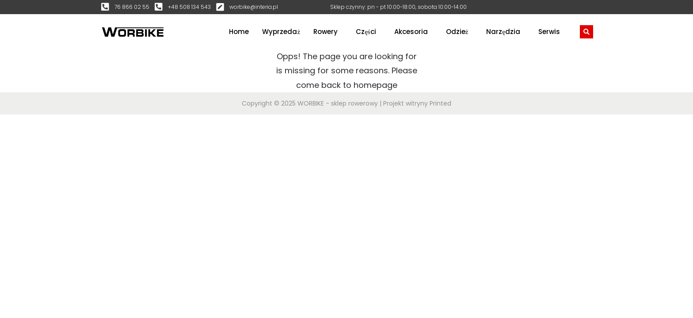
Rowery (325, 31)
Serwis (549, 31)
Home (239, 31)
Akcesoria (411, 31)
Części (366, 31)
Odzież (457, 31)
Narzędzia (503, 31)
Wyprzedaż (281, 31)
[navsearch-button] (586, 31)
